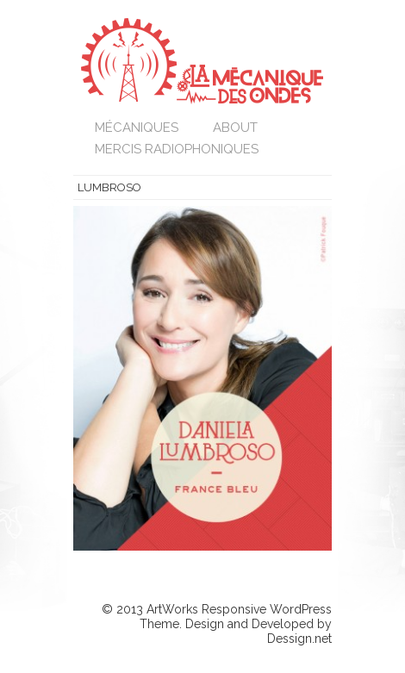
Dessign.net (299, 638)
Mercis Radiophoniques (177, 149)
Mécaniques (136, 127)
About (235, 127)
